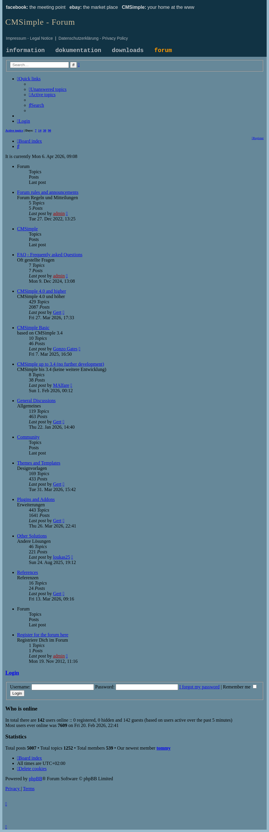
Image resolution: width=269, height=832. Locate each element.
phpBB (35, 778)
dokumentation (78, 50)
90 (49, 130)
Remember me (240, 686)
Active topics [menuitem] (14, 130)
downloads (128, 50)
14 (39, 130)
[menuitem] (48, 89)
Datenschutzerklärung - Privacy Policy (93, 38)
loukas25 (61, 557)
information (25, 50)
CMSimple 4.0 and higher (41, 291)
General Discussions (36, 400)
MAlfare (61, 385)
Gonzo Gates (65, 348)
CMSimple (27, 228)
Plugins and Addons (36, 499)
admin (59, 213)
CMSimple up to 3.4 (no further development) (60, 364)
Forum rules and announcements (47, 192)
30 (44, 130)
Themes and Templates (38, 462)
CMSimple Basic (33, 327)
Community (28, 437)
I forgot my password (199, 686)
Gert (57, 312)
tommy (164, 748)
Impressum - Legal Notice (29, 38)
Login (12, 673)
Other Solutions (32, 535)
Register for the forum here (42, 634)
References (27, 572)
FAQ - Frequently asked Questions (49, 254)
